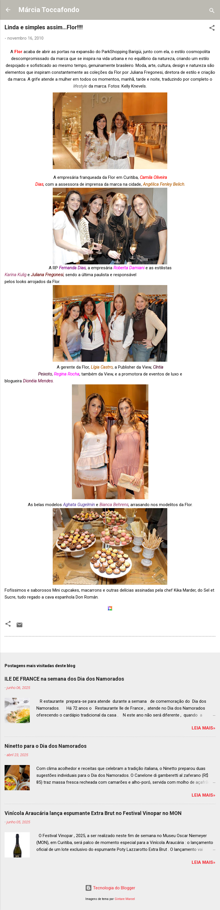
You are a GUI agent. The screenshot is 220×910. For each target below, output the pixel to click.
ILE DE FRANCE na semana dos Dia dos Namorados (64, 679)
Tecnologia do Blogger (110, 887)
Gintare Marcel (125, 899)
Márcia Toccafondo (48, 10)
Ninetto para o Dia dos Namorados (46, 746)
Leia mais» (203, 728)
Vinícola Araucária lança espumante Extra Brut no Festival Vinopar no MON (93, 813)
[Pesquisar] (212, 11)
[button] (212, 28)
